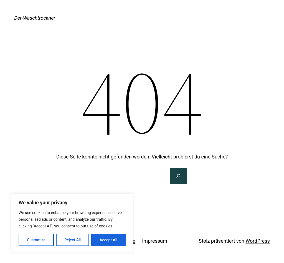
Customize (36, 240)
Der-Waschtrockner (34, 18)
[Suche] (178, 176)
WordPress (257, 241)
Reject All (72, 240)
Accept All (108, 240)
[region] (72, 222)
